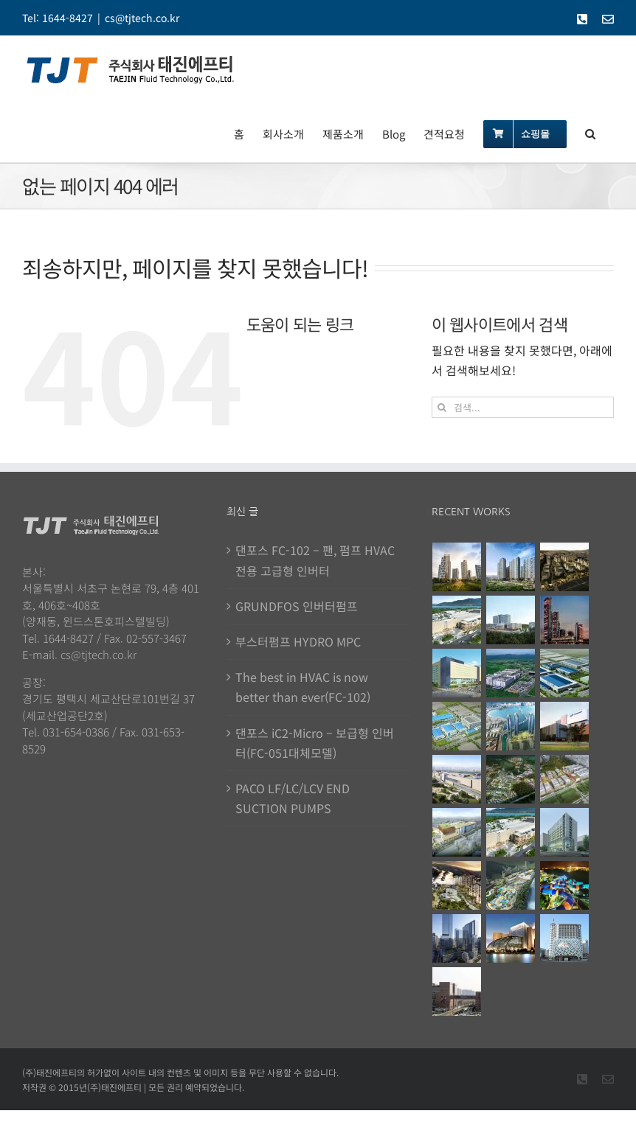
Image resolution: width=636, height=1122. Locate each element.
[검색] (442, 407)
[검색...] (523, 407)
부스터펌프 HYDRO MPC (298, 641)
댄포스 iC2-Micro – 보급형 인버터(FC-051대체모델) (314, 743)
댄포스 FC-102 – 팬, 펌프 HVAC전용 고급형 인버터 (315, 560)
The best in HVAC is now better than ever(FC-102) (302, 686)
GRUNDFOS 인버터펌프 (296, 606)
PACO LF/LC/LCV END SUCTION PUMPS (292, 798)
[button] (590, 132)
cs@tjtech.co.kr (142, 17)
